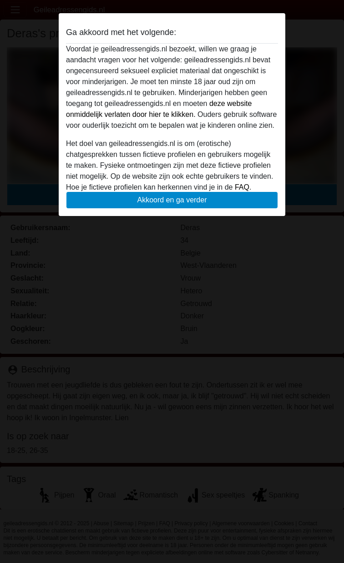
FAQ (242, 187)
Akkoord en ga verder (172, 200)
